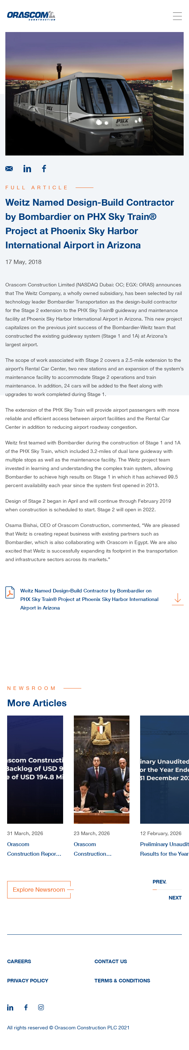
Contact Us (110, 961)
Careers (19, 961)
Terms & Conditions (122, 980)
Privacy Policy (27, 980)
